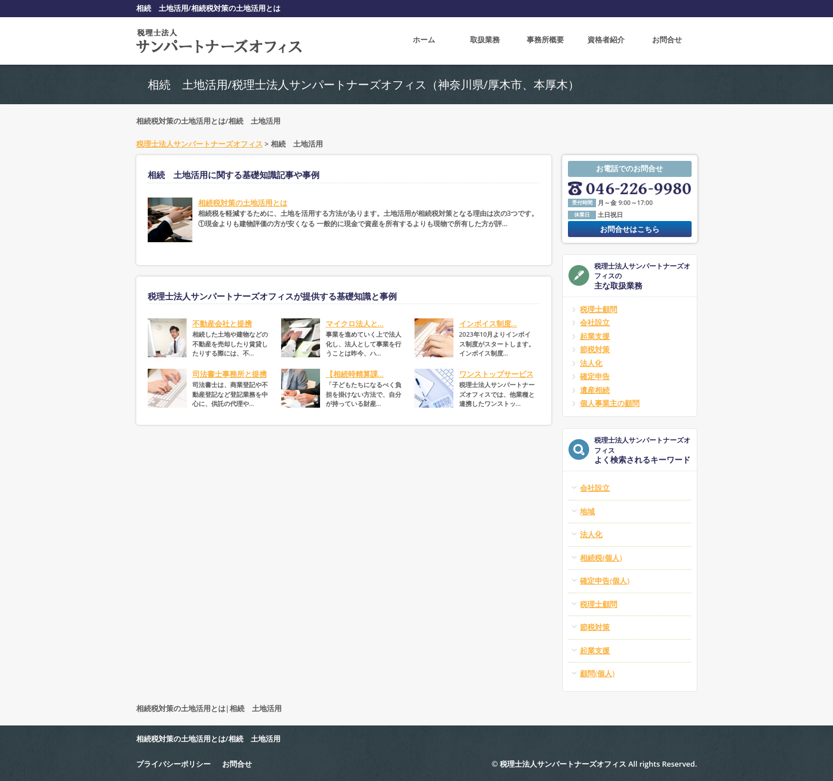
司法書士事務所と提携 (229, 374)
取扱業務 (485, 41)
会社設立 (595, 322)
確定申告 (595, 376)
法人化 (591, 363)
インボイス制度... (488, 323)
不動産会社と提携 (222, 323)
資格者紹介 (606, 41)
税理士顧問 (598, 309)
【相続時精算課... (355, 374)
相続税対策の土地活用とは (242, 203)
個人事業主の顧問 (609, 403)
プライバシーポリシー (173, 764)
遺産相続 (595, 390)
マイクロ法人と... (355, 323)
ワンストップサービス (496, 374)
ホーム (424, 41)
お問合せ (667, 41)
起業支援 (595, 336)
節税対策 (595, 349)
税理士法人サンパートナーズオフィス (199, 144)
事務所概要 (545, 41)
